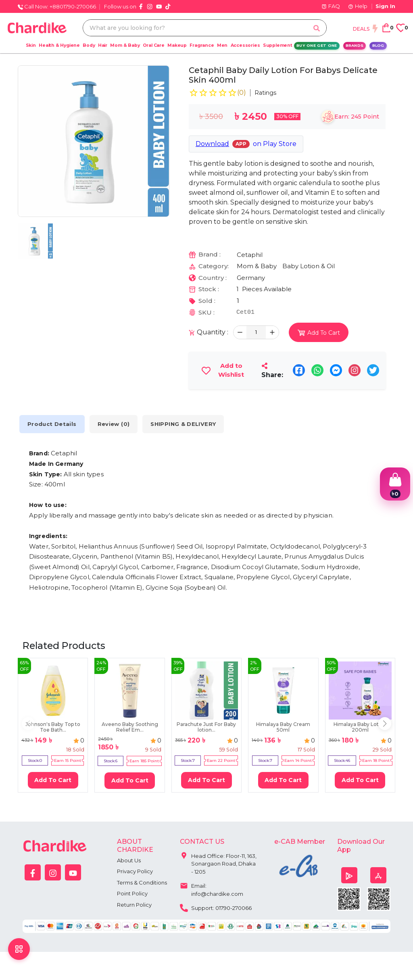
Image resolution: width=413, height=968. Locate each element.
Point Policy (132, 893)
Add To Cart (52, 780)
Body (89, 45)
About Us (129, 860)
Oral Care (154, 45)
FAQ (330, 6)
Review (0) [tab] (114, 424)
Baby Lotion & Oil (308, 266)
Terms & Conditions (142, 882)
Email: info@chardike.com (211, 888)
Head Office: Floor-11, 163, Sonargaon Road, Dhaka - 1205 (218, 862)
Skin (31, 45)
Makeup (177, 45)
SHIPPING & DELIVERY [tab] (183, 424)
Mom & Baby (125, 45)
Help (357, 6)
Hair (102, 45)
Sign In (385, 6)
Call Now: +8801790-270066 (57, 6)
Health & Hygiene (59, 45)
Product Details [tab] (52, 424)
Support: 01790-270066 (216, 907)
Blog (378, 45)
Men (222, 45)
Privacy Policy (135, 871)
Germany (251, 278)
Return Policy (134, 904)
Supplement (277, 45)
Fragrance (202, 45)
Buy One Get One (316, 45)
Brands (355, 45)
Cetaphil (250, 255)
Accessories (245, 45)
